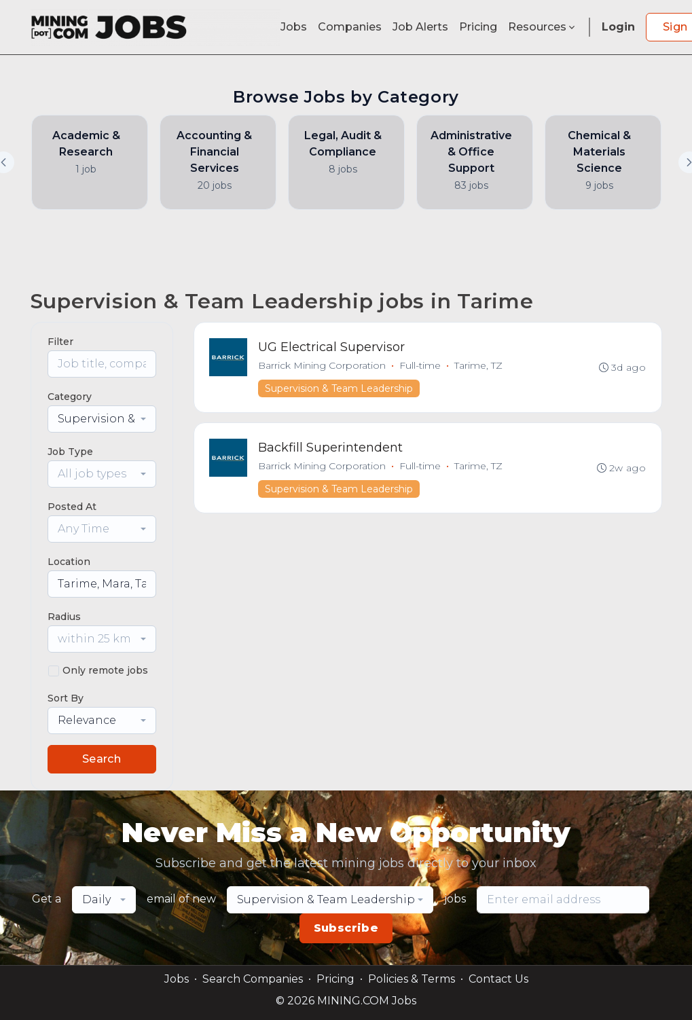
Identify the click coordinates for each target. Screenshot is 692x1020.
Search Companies (252, 978)
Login (618, 26)
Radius (64, 617)
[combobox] (102, 419)
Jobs (293, 26)
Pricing (478, 26)
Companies (350, 26)
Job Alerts (420, 26)
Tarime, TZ (480, 366)
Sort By (66, 698)
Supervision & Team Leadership (340, 389)
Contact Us (498, 978)
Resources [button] (542, 26)
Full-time (421, 366)
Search (101, 758)
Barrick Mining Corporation (323, 366)
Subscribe (346, 928)
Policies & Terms (411, 978)
